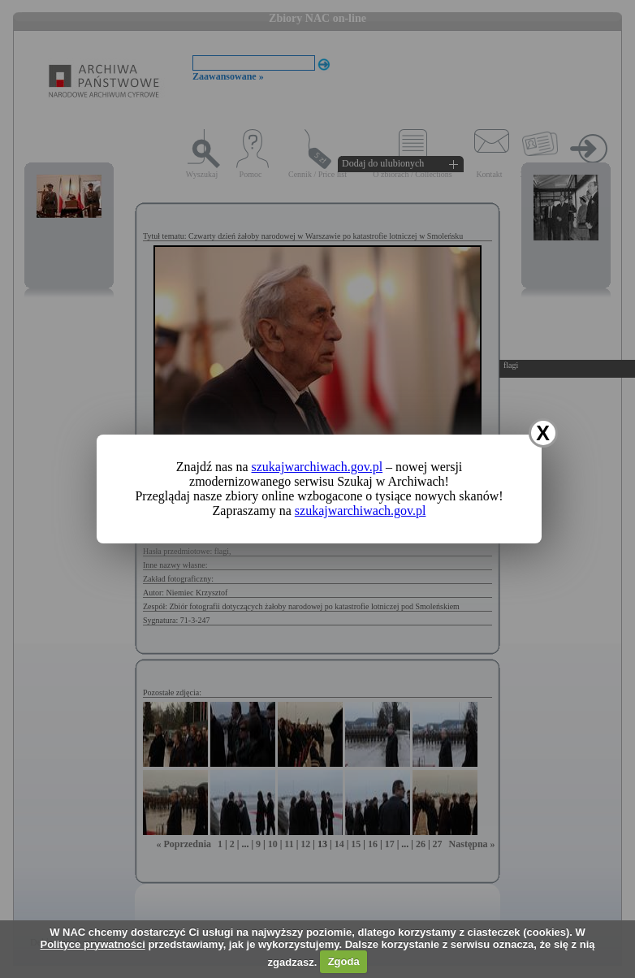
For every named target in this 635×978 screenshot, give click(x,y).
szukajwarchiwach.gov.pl (317, 467)
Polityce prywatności (92, 944)
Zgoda (344, 961)
